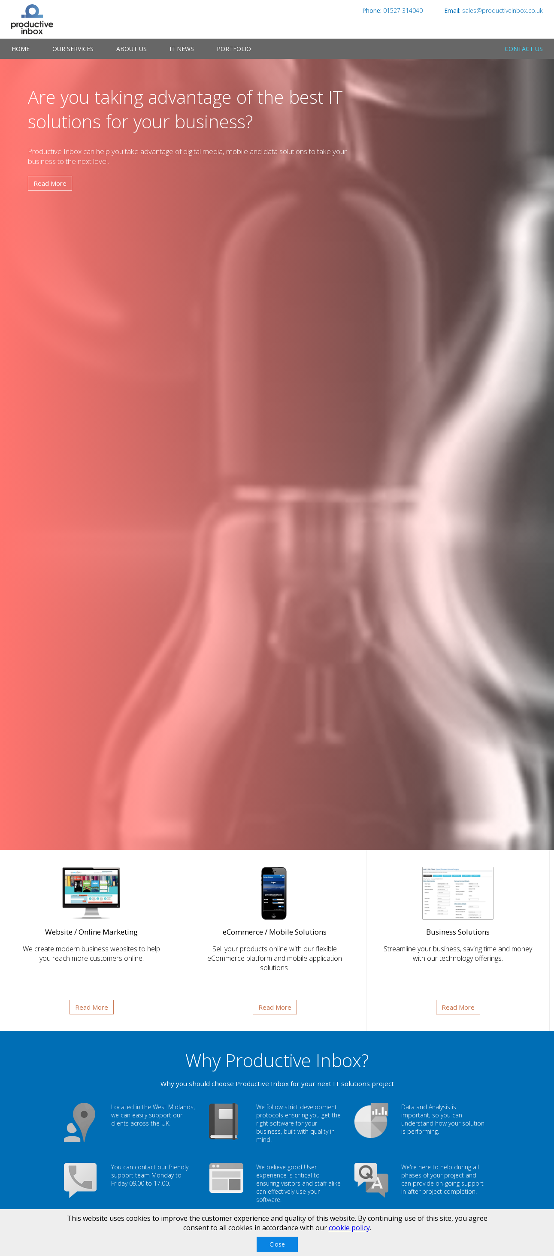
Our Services (73, 49)
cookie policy (349, 1227)
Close (277, 1244)
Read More (50, 183)
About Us (131, 49)
